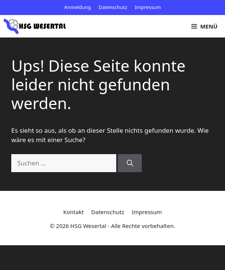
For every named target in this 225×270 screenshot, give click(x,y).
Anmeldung (77, 7)
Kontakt (73, 212)
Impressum (148, 7)
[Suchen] (130, 163)
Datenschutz (113, 7)
